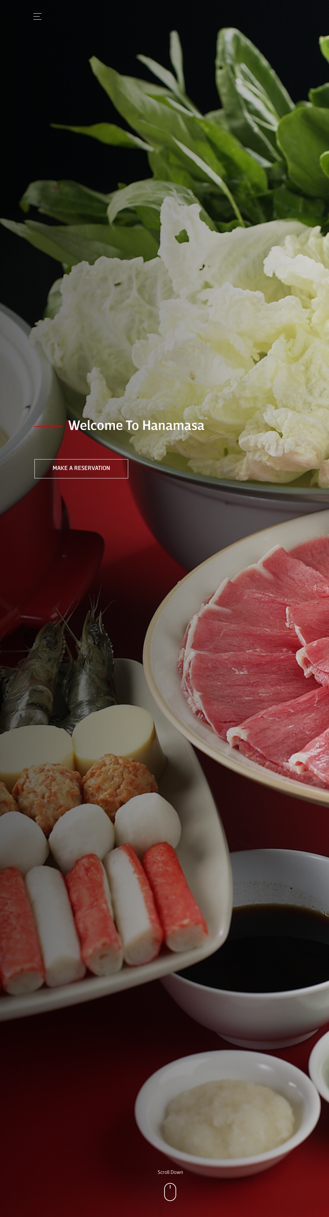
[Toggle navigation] (35, 16)
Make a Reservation (81, 468)
